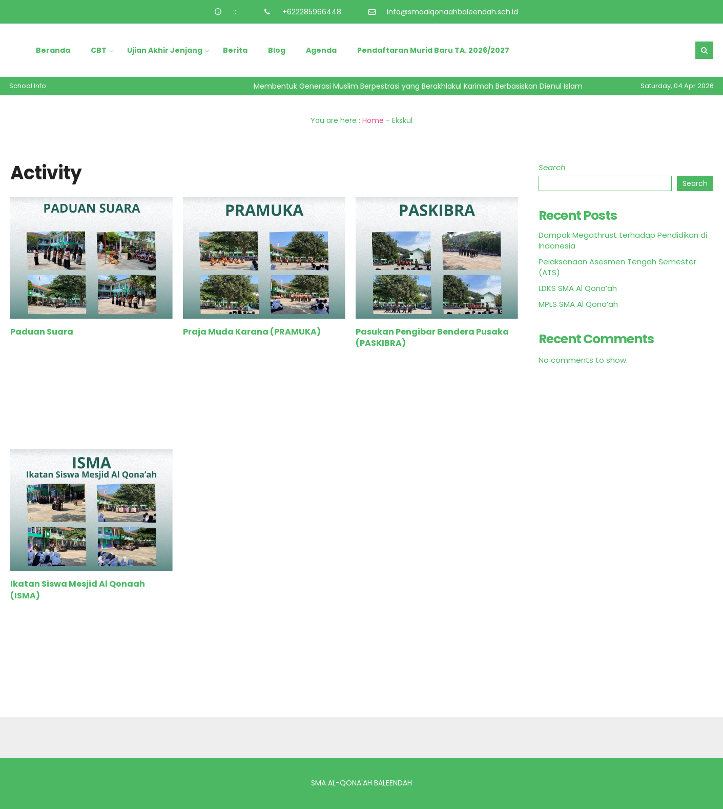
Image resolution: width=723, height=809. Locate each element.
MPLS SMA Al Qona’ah (578, 304)
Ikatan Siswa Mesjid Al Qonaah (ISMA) (77, 589)
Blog (276, 50)
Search (552, 167)
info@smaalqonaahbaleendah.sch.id (452, 12)
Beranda (53, 50)
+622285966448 (311, 12)
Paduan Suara (41, 332)
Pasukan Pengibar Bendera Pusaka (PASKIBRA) (432, 337)
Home (373, 120)
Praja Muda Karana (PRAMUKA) (252, 332)
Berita (235, 50)
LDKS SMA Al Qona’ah (578, 288)
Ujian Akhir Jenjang (164, 50)
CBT (99, 50)
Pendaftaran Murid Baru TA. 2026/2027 (433, 50)
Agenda (321, 50)
